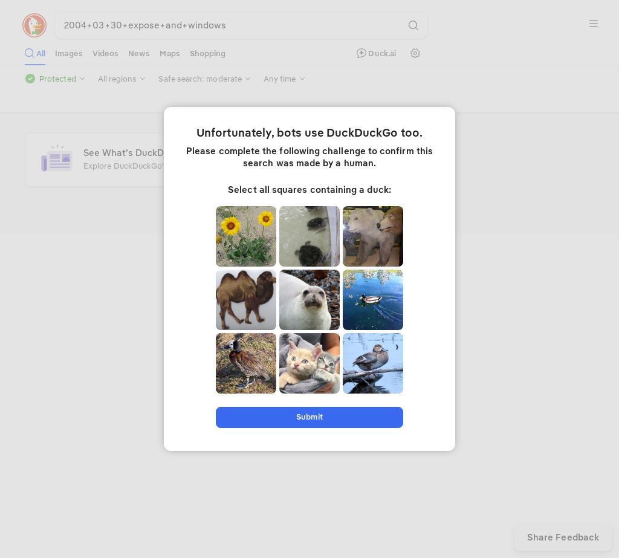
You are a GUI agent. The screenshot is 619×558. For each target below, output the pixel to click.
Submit (309, 417)
